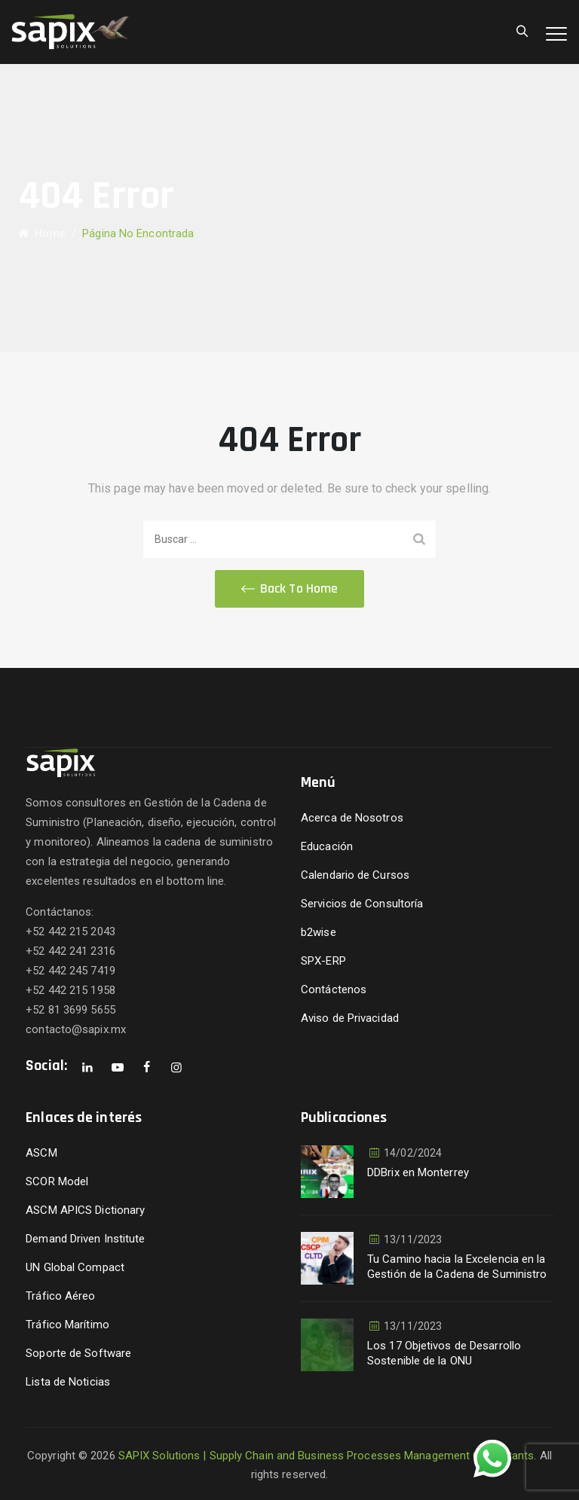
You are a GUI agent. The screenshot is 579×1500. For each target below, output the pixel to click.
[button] (289, 589)
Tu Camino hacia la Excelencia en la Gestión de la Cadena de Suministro (457, 1266)
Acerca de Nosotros (352, 818)
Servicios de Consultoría (362, 903)
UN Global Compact (75, 1267)
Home (42, 233)
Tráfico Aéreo (60, 1296)
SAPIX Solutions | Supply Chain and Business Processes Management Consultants (326, 1455)
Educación (327, 846)
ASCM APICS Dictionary (85, 1210)
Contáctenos (333, 989)
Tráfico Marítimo (67, 1324)
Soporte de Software (78, 1353)
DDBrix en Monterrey (418, 1172)
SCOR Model (57, 1181)
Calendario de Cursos (355, 875)
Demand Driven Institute (85, 1238)
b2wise (318, 932)
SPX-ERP (323, 961)
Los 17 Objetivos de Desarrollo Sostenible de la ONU (444, 1353)
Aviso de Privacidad (350, 1018)
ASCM (41, 1153)
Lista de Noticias (68, 1382)
